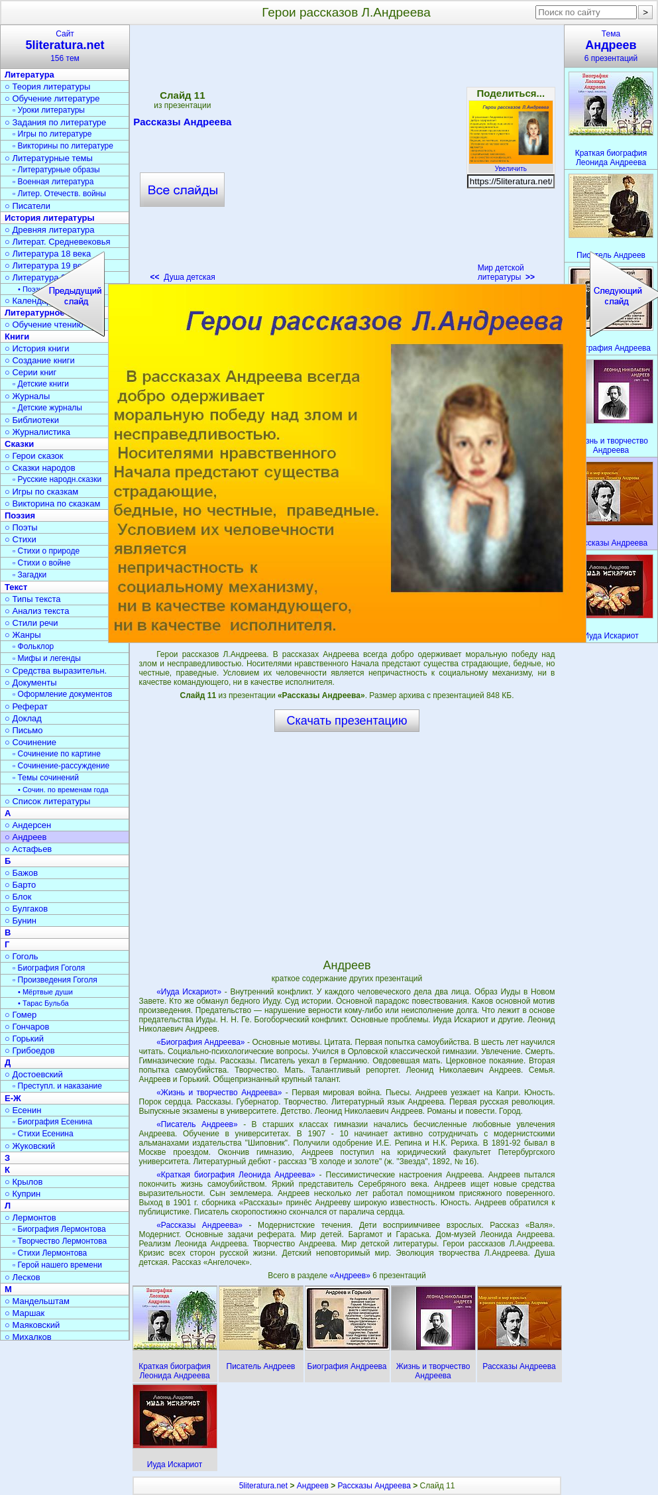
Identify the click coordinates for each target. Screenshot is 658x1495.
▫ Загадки (29, 574)
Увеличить (511, 165)
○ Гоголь (21, 956)
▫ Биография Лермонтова (59, 1229)
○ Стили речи (31, 623)
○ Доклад (23, 718)
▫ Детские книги (41, 384)
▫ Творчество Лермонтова (60, 1241)
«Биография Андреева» (200, 1042)
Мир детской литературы (506, 272)
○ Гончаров (27, 1027)
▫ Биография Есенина (52, 1121)
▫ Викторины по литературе (63, 145)
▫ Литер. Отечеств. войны (59, 193)
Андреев (313, 1485)
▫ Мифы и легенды (47, 658)
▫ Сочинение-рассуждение (61, 765)
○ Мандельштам (37, 1301)
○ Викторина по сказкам (52, 503)
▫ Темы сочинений (46, 777)
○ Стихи (20, 539)
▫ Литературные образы (56, 169)
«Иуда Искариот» (188, 991)
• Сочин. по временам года (63, 790)
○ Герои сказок (34, 456)
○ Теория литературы (47, 86)
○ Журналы (27, 396)
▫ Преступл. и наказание (57, 1086)
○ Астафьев (28, 849)
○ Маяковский (32, 1325)
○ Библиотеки (32, 420)
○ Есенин (23, 1110)
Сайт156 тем (65, 46)
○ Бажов (21, 873)
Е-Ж (13, 1098)
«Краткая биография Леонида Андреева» (235, 1174)
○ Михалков (28, 1337)
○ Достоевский (34, 1074)
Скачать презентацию (347, 720)
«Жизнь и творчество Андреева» (219, 1092)
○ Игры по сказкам (41, 492)
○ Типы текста (33, 599)
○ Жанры (23, 635)
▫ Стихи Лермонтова (50, 1253)
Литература (29, 75)
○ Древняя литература (49, 230)
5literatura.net (263, 1485)
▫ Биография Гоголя (49, 968)
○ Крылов (23, 1182)
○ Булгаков (26, 909)
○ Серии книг (30, 372)
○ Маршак (24, 1313)
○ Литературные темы (49, 158)
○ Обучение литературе (52, 98)
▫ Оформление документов (62, 694)
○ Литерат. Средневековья (58, 242)
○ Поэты (21, 527)
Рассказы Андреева (374, 1485)
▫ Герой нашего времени (57, 1265)
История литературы (50, 218)
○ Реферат (26, 706)
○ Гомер (20, 1015)
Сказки (19, 444)
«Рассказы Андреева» (199, 1225)
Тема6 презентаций (611, 46)
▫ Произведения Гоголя (55, 980)
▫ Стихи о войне (41, 563)
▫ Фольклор (33, 646)
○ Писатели (27, 206)
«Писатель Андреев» (197, 1124)
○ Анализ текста (37, 611)
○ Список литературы (47, 801)
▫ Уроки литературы (49, 110)
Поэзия (20, 515)
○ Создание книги (40, 360)
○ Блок (18, 897)
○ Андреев (26, 837)
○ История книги (37, 348)
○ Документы (30, 683)
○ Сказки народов (40, 468)
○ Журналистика (37, 432)
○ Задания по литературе (55, 122)
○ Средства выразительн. (56, 671)
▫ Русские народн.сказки (57, 479)
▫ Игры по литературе (52, 134)
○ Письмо (24, 730)
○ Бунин (20, 921)
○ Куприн (22, 1194)
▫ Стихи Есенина (43, 1133)
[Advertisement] (346, 844)
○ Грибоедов (30, 1050)
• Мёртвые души (45, 992)
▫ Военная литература (53, 181)
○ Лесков (22, 1277)
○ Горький (24, 1039)
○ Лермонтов (30, 1218)
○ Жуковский (30, 1146)
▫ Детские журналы (47, 407)
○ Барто (20, 885)
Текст (16, 587)
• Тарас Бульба (43, 1003)
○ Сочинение (30, 742)
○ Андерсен (28, 825)
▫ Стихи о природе (46, 551)
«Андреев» (350, 1275)
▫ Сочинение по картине (57, 753)
